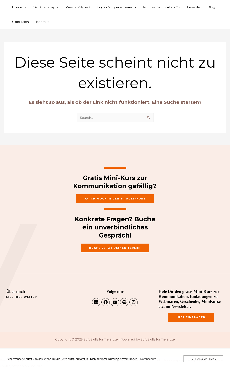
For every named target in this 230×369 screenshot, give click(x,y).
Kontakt (40, 22)
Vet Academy (42, 7)
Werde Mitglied (75, 7)
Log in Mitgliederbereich (113, 7)
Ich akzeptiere (203, 358)
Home (16, 7)
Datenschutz (148, 359)
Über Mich (19, 22)
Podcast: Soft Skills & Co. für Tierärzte (167, 7)
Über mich (15, 291)
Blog (205, 7)
